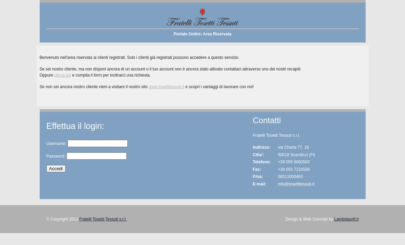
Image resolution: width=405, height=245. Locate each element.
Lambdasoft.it (346, 219)
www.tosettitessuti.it (166, 86)
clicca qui (62, 75)
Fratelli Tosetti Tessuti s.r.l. (103, 219)
